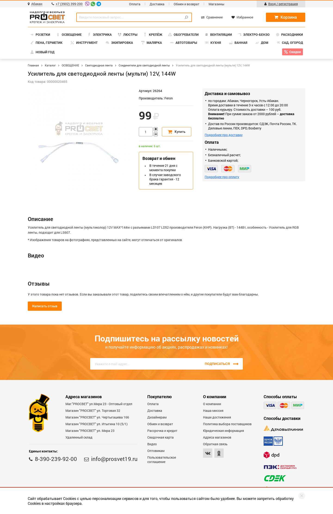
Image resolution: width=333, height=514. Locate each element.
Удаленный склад (78, 437)
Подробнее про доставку (224, 135)
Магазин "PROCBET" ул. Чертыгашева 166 (97, 417)
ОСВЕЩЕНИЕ (70, 65)
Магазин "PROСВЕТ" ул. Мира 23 (89, 430)
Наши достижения (217, 417)
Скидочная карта (160, 437)
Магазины (216, 4)
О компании (212, 404)
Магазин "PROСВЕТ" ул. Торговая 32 (92, 410)
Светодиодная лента (99, 65)
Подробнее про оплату (222, 177)
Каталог (50, 65)
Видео (152, 444)
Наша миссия (213, 410)
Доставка (157, 4)
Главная (33, 65)
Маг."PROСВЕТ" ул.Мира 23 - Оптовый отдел (98, 404)
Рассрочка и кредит (162, 430)
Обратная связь (215, 444)
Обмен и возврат (186, 4)
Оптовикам (155, 450)
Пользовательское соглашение (161, 459)
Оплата (134, 4)
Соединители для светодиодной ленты (144, 65)
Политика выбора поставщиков (227, 424)
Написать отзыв (44, 306)
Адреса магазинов (217, 437)
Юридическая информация (223, 430)
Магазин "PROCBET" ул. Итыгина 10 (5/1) (96, 424)
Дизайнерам (156, 417)
